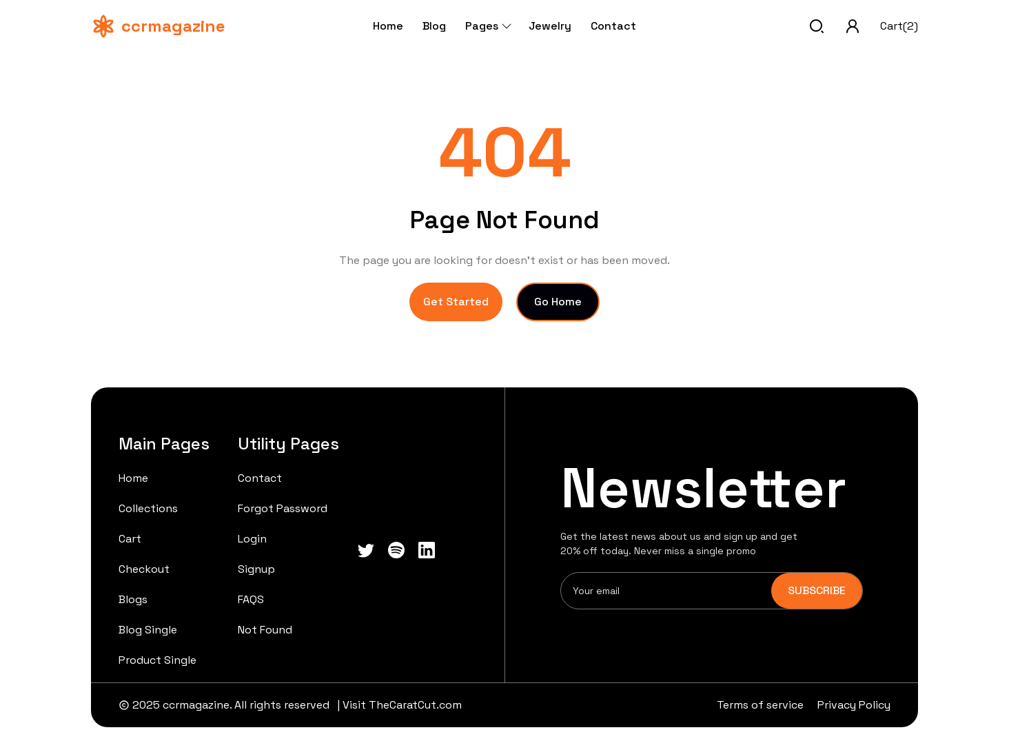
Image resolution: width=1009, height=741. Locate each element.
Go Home (558, 301)
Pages (487, 26)
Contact (613, 26)
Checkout (144, 569)
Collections (148, 508)
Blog (434, 26)
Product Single (157, 660)
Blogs (133, 599)
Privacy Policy (853, 705)
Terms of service (760, 705)
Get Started (456, 301)
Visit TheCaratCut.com (402, 705)
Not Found (265, 629)
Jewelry (550, 26)
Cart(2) (899, 26)
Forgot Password (282, 508)
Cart (130, 538)
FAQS (251, 599)
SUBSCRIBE (817, 590)
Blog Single (148, 629)
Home (388, 26)
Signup (256, 569)
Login (252, 538)
